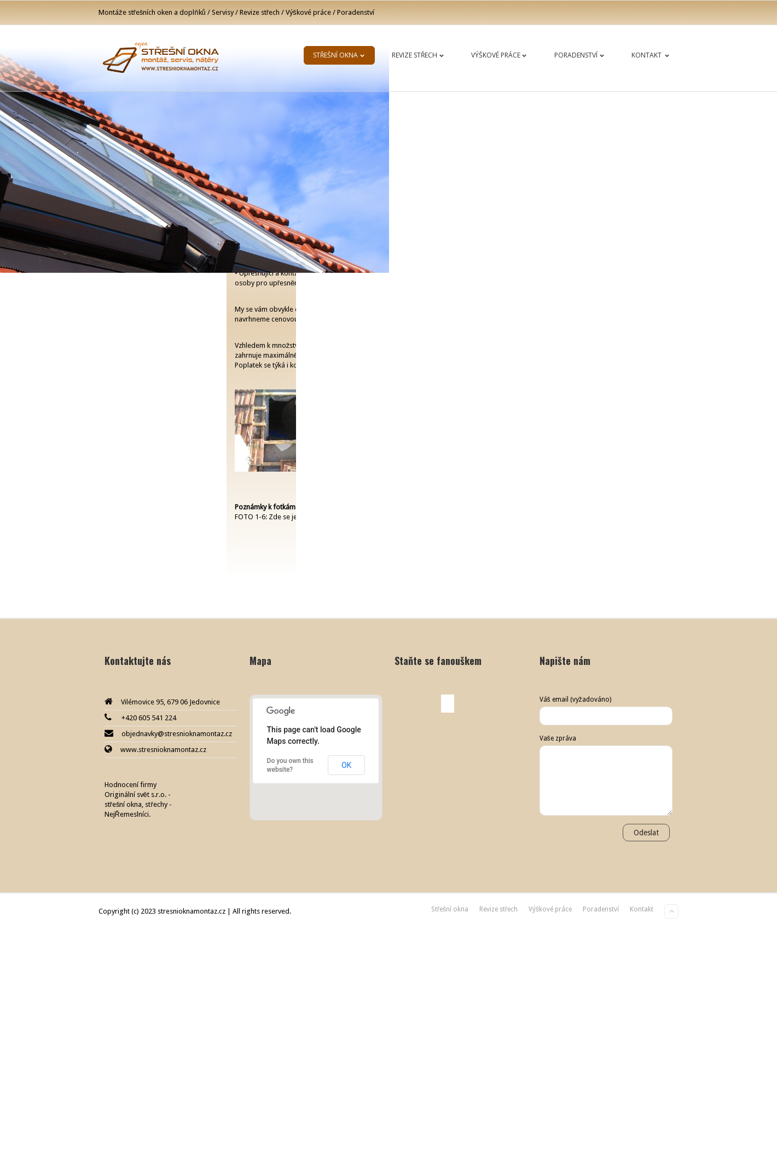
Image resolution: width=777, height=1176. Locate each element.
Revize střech (420, 55)
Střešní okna (341, 55)
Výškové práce (501, 55)
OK (346, 1011)
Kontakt (652, 55)
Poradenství (581, 55)
